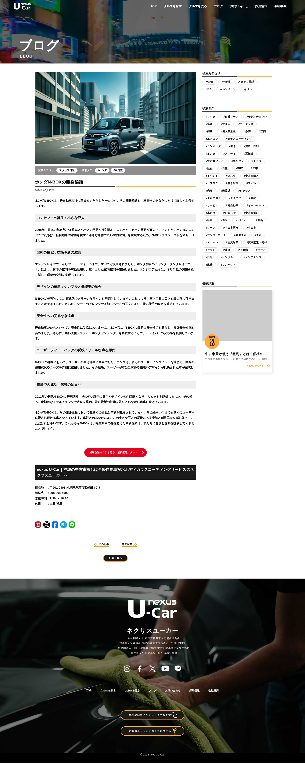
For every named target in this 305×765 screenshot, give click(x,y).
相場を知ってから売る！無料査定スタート (113, 453)
